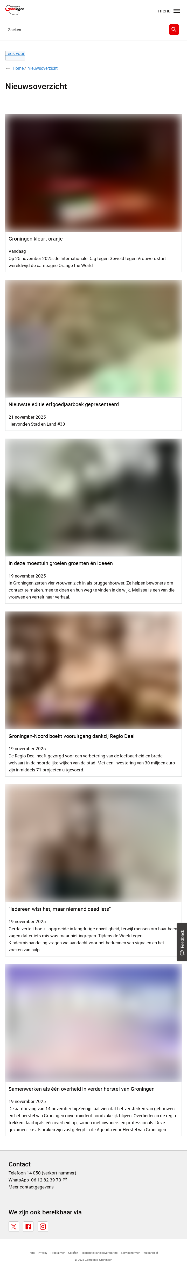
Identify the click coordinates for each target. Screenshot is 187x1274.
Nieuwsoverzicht (42, 68)
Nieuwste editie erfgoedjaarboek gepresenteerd (64, 404)
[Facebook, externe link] (28, 1226)
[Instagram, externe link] (43, 1226)
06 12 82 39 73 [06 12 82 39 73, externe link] (49, 1180)
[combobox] (94, 29)
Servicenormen (130, 1253)
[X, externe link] (14, 1226)
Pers (32, 1253)
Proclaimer (58, 1253)
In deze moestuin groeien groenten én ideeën (61, 563)
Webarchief (150, 1253)
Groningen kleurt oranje (36, 238)
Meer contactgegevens (31, 1187)
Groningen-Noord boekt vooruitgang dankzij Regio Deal (72, 736)
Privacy (42, 1253)
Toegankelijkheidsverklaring (99, 1253)
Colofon (73, 1253)
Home (18, 68)
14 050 (34, 1173)
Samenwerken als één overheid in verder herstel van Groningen (82, 1088)
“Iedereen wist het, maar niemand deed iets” (60, 908)
